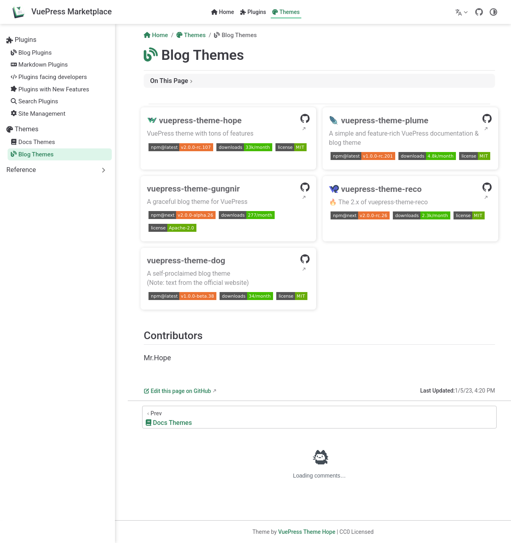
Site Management (38, 113)
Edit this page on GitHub (177, 391)
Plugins (253, 12)
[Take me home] (61, 12)
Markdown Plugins (39, 64)
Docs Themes (33, 142)
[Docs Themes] (319, 417)
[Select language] (462, 12)
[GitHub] (479, 12)
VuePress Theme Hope (306, 532)
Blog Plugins (31, 52)
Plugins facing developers (49, 77)
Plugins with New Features (50, 89)
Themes (285, 12)
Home (222, 12)
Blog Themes (32, 154)
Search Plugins (34, 101)
